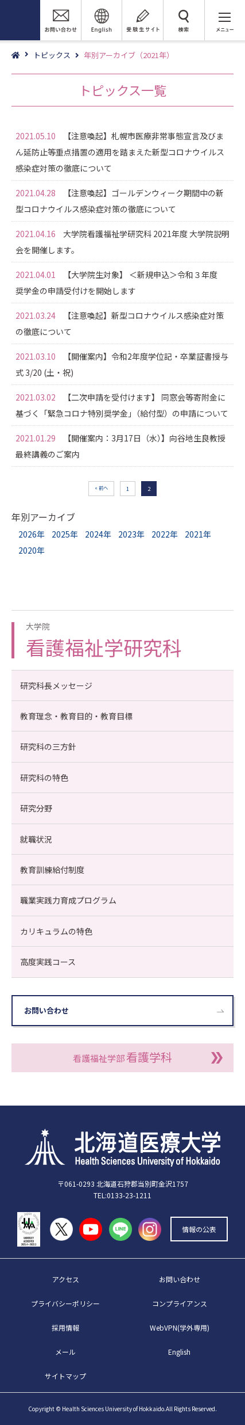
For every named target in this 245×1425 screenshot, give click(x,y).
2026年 (31, 534)
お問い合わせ (46, 1010)
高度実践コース (48, 961)
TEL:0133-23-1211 (122, 1195)
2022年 (164, 534)
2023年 (131, 534)
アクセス (65, 1279)
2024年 (98, 534)
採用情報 (65, 1327)
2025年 (65, 534)
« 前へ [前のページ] (101, 487)
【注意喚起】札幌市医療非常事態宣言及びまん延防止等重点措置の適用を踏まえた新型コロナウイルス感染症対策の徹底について (119, 152)
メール (65, 1352)
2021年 (198, 534)
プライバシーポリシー (65, 1303)
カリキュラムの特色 (56, 931)
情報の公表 (199, 1229)
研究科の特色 (44, 777)
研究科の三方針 (48, 746)
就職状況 (36, 839)
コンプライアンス (179, 1303)
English (179, 1352)
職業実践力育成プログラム (68, 900)
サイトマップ (65, 1376)
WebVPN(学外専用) (179, 1327)
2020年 (31, 550)
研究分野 (36, 808)
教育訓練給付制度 (52, 869)
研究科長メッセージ (56, 685)
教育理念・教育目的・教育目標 (76, 716)
